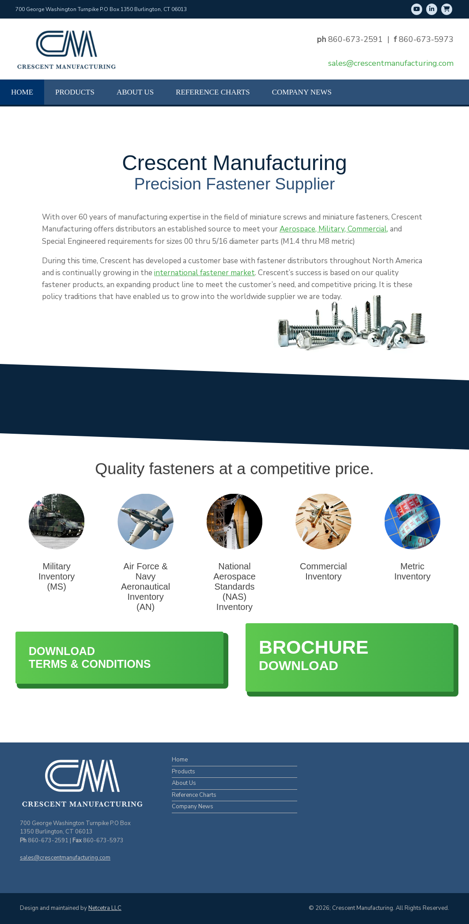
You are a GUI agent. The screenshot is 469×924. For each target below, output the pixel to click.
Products (75, 92)
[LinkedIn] (431, 9)
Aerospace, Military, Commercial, (334, 229)
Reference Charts (213, 92)
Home (22, 92)
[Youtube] (416, 9)
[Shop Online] (446, 9)
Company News (302, 92)
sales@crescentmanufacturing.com (391, 63)
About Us (135, 92)
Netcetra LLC (104, 908)
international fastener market (204, 273)
